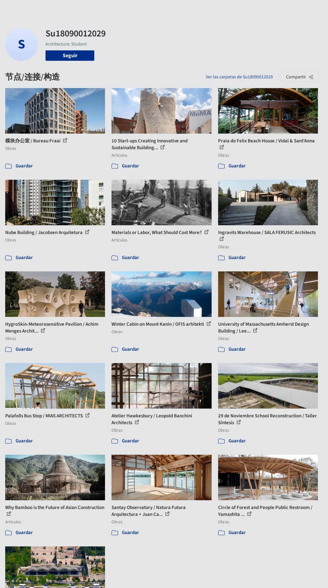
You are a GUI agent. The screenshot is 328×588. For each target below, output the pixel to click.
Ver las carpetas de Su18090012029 (239, 77)
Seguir (70, 55)
